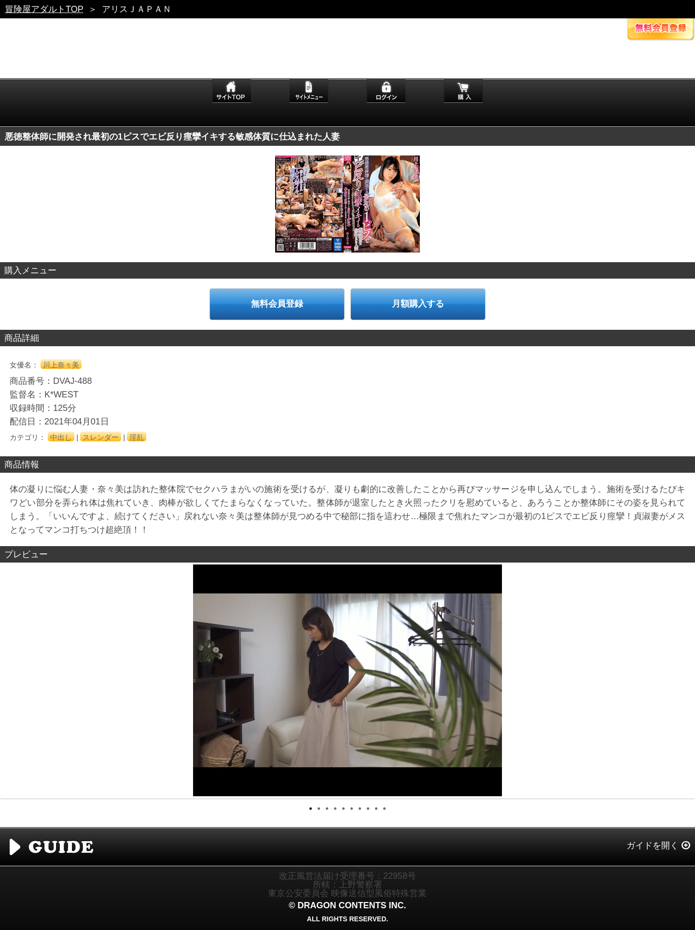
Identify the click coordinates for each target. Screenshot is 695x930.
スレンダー (101, 437)
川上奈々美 (61, 365)
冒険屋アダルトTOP (44, 9)
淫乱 (136, 437)
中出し (61, 437)
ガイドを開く (652, 845)
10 (384, 808)
